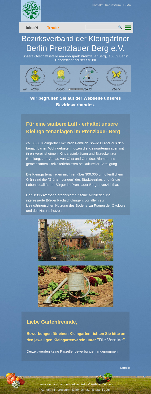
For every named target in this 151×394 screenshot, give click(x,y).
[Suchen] (104, 27)
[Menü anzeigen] (128, 28)
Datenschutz (81, 389)
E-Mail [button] (127, 5)
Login (108, 389)
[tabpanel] (92, 5)
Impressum (112, 5)
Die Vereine (111, 339)
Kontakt (97, 5)
